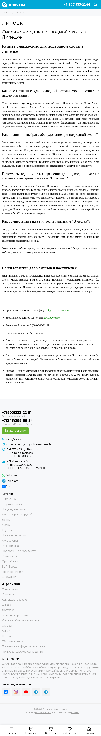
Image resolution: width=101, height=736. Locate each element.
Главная (6, 12)
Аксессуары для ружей (17, 514)
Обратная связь (12, 641)
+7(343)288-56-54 (17, 421)
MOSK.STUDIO (43, 712)
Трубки (7, 530)
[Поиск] (95, 4)
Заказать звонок (15, 430)
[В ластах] (13, 4)
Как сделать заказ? (14, 599)
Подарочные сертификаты (20, 551)
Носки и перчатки (14, 535)
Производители (12, 571)
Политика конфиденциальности (23, 646)
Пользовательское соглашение (23, 651)
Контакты (8, 594)
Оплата (7, 605)
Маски (6, 525)
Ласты (6, 519)
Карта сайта (60, 709)
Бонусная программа (16, 615)
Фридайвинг (10, 561)
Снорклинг (9, 577)
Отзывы (7, 625)
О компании (10, 589)
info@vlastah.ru (16, 439)
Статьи (6, 636)
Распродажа (10, 545)
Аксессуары (10, 540)
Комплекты (9, 556)
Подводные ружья (14, 509)
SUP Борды (9, 566)
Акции (6, 631)
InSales (75, 712)
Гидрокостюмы (12, 504)
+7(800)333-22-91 (77, 4)
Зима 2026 (9, 499)
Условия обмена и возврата (20, 620)
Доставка (8, 610)
